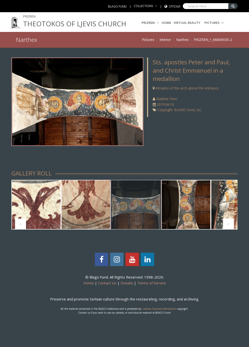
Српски (174, 6)
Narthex (182, 39)
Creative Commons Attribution (159, 308)
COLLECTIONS (143, 6)
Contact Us (107, 282)
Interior (165, 39)
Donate (127, 282)
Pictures (212, 22)
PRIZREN (150, 22)
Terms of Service (151, 282)
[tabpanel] (36, 205)
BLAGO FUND (117, 6)
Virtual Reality (187, 22)
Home (166, 22)
